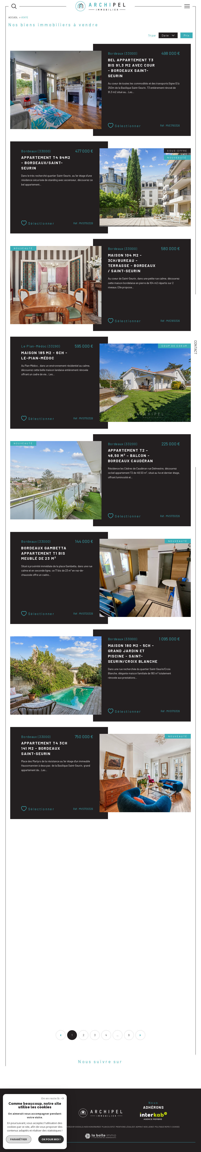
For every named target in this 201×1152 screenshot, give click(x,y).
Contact (196, 347)
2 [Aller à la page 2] (83, 1035)
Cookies (175, 1127)
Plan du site (108, 1127)
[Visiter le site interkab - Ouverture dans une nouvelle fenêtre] (153, 1116)
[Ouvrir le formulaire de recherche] (14, 6)
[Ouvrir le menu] (187, 6)
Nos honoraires (92, 1127)
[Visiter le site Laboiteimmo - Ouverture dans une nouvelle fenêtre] (100, 1140)
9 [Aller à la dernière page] (129, 1035)
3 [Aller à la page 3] (95, 1035)
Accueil (13, 17)
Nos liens (148, 1127)
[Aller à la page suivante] (140, 1035)
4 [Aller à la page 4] (106, 1035)
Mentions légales (125, 1127)
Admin (139, 1127)
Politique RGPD (162, 1127)
